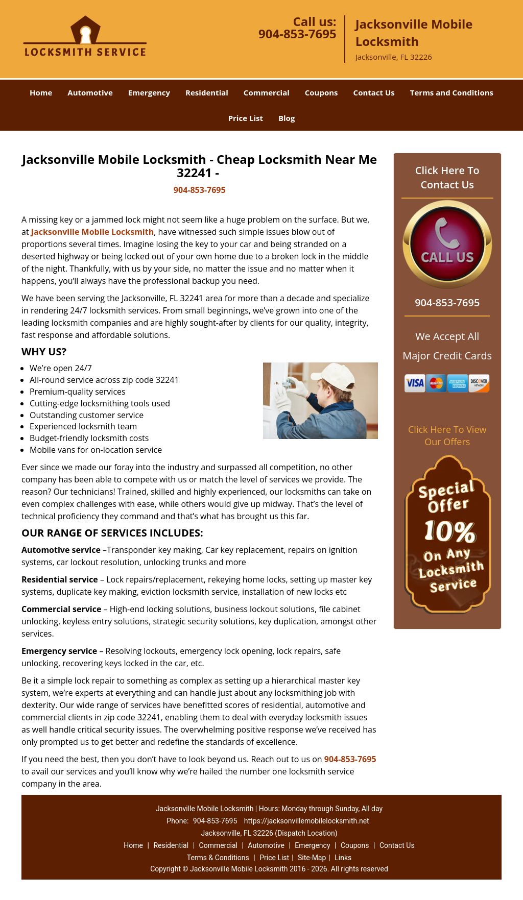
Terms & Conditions (218, 858)
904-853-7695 (297, 33)
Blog (286, 118)
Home (41, 92)
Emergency (149, 92)
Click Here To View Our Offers (447, 435)
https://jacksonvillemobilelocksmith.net (306, 821)
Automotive (90, 92)
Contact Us (374, 92)
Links (343, 858)
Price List (245, 118)
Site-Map (312, 858)
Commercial (267, 92)
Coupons (321, 92)
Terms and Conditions (451, 92)
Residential (206, 92)
